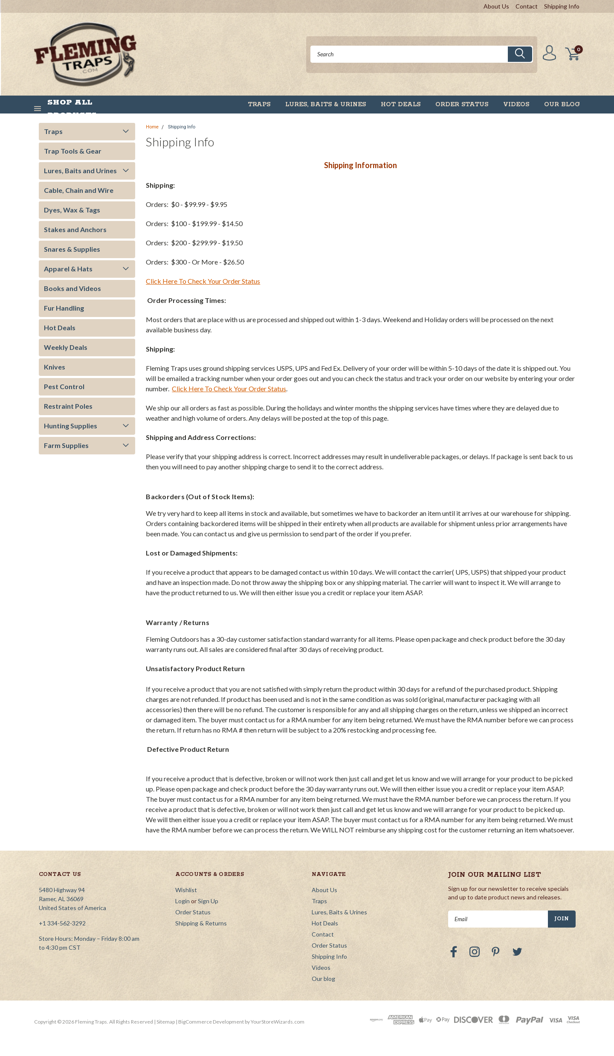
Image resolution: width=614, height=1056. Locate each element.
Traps (259, 104)
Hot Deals (400, 104)
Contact (527, 6)
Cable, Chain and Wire (78, 190)
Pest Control (64, 386)
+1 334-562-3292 (62, 923)
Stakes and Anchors (75, 229)
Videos (516, 104)
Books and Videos (72, 288)
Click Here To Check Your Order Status (203, 281)
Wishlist (186, 889)
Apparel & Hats (68, 269)
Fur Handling (64, 308)
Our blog (562, 104)
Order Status (461, 104)
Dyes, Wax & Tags (72, 210)
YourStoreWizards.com (277, 1021)
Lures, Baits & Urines (325, 104)
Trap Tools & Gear (72, 151)
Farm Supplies (66, 445)
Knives (54, 367)
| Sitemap (164, 1021)
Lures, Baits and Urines (80, 170)
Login (182, 901)
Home (152, 127)
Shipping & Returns (201, 923)
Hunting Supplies (70, 426)
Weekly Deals (65, 347)
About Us (496, 6)
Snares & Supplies (72, 249)
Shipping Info (561, 6)
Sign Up (208, 901)
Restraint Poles (68, 406)
